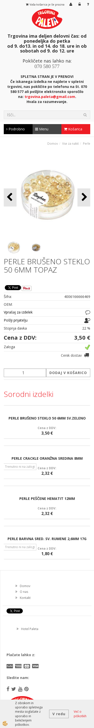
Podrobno (15, 129)
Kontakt (25, 598)
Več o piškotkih (80, 713)
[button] (83, 197)
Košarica (73, 129)
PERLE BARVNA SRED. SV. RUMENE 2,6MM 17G (47, 538)
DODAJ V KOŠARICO (68, 372)
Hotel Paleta (29, 629)
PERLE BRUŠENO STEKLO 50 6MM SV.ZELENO (47, 418)
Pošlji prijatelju (16, 320)
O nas (24, 592)
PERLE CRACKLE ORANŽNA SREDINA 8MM (47, 458)
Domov (52, 143)
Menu (41, 129)
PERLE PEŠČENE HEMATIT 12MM (47, 498)
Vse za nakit (70, 143)
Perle (86, 143)
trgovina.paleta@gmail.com (50, 96)
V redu (58, 713)
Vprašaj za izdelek (18, 312)
